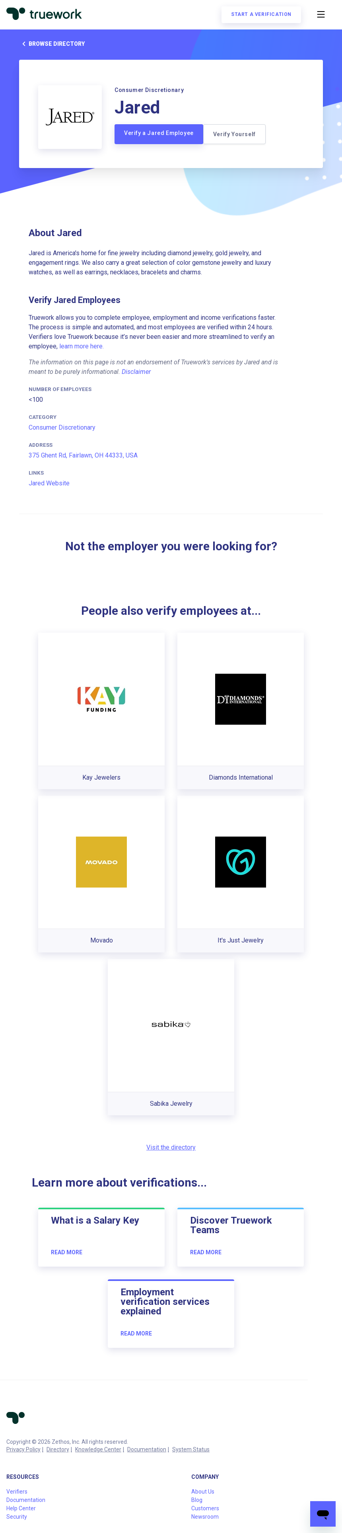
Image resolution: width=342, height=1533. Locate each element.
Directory (58, 1449)
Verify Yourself (234, 134)
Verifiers (16, 1491)
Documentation (146, 1449)
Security (16, 1516)
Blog (196, 1500)
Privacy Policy (23, 1449)
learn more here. (81, 346)
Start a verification (261, 14)
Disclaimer (136, 371)
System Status (191, 1449)
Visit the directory (171, 1147)
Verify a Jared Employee (159, 133)
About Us (202, 1491)
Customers (205, 1508)
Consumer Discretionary (62, 427)
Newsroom (205, 1516)
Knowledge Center (98, 1449)
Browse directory (52, 43)
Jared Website (49, 483)
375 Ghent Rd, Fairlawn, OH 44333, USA (83, 455)
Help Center (21, 1508)
